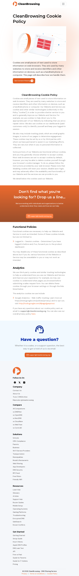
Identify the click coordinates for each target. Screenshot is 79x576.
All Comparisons (19, 409)
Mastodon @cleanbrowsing (23, 400)
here (33, 314)
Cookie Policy (52, 574)
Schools (16, 438)
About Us (16, 394)
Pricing (15, 564)
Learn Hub (16, 490)
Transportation (18, 454)
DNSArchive (23, 397)
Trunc (15, 397)
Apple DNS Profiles (20, 545)
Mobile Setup (18, 506)
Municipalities (18, 457)
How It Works (18, 542)
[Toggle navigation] (63, 4)
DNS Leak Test (18, 548)
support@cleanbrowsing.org (39, 216)
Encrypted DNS (18, 518)
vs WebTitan (17, 425)
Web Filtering (18, 463)
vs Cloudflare (18, 421)
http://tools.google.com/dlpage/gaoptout (37, 303)
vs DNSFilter (17, 412)
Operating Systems (20, 509)
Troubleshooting (19, 515)
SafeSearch (17, 522)
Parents (16, 444)
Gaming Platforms (19, 512)
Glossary (16, 493)
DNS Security (18, 470)
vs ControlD (17, 428)
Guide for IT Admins (20, 561)
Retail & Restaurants (20, 460)
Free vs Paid (17, 555)
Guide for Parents (19, 558)
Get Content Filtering (24, 80)
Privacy (24, 574)
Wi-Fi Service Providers (21, 451)
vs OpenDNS (17, 415)
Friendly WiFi (17, 479)
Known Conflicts (19, 525)
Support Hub (18, 499)
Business (16, 447)
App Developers (19, 467)
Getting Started (19, 535)
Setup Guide (17, 539)
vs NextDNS (17, 418)
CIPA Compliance (19, 441)
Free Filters (17, 476)
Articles (16, 496)
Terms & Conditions (37, 574)
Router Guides (18, 502)
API (14, 551)
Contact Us (17, 390)
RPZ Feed (16, 473)
